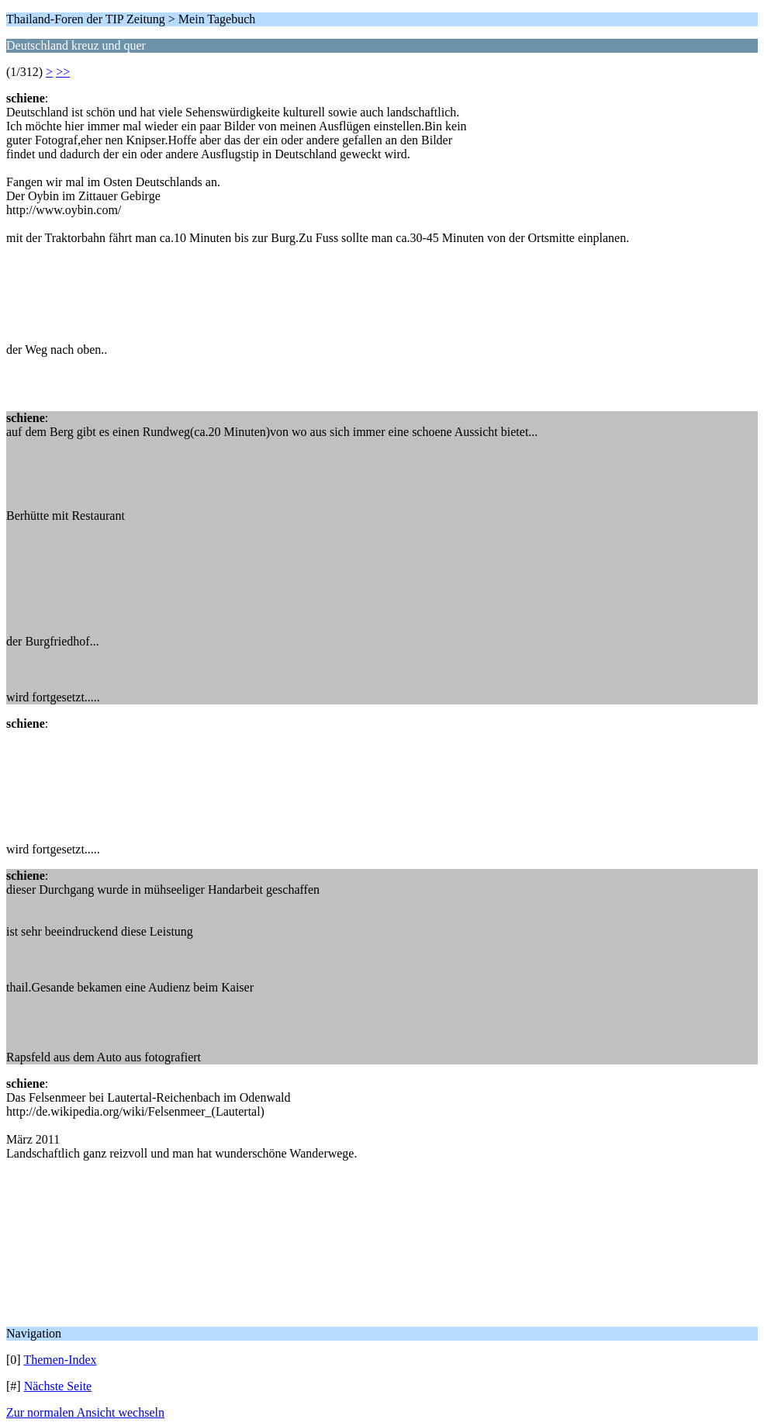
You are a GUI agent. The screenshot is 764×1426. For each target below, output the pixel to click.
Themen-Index (59, 1359)
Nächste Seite (58, 1386)
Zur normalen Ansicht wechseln (85, 1412)
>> (63, 71)
